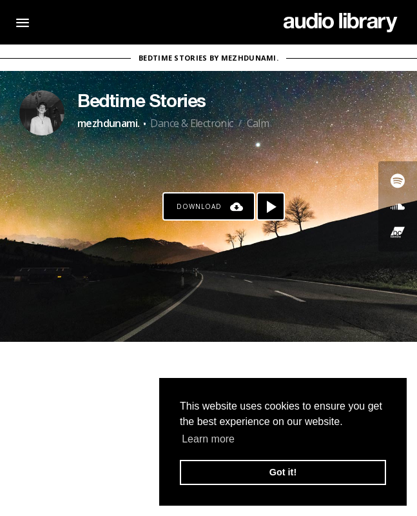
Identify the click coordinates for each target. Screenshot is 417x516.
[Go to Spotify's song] (397, 181)
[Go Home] (341, 22)
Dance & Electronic (191, 123)
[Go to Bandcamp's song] (397, 232)
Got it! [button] (282, 472)
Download (199, 206)
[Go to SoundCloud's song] (397, 206)
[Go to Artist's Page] (41, 112)
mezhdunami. (108, 123)
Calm (258, 123)
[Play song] (271, 206)
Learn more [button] (208, 438)
